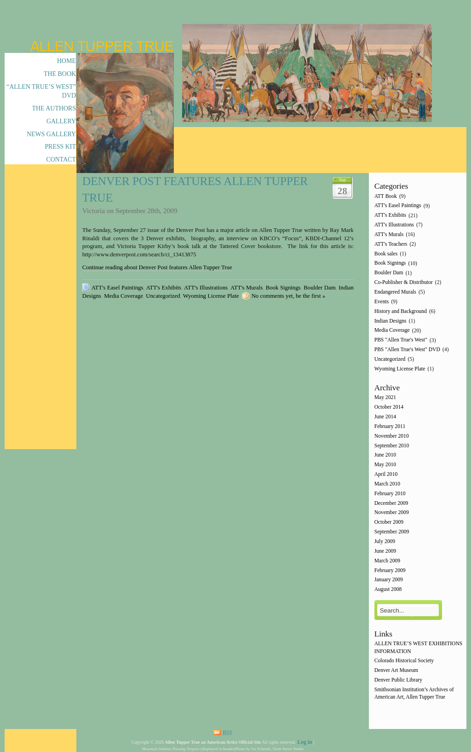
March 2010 (387, 484)
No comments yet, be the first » (288, 296)
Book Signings (283, 287)
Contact (61, 159)
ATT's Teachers (391, 244)
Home (66, 61)
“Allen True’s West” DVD (41, 91)
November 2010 (391, 436)
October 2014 (388, 408)
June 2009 (385, 551)
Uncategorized (163, 296)
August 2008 (388, 590)
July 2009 (384, 541)
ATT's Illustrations (206, 287)
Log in (304, 742)
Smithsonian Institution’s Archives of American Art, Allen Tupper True (414, 693)
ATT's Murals (246, 287)
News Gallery (51, 134)
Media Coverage (123, 296)
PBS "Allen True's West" (400, 340)
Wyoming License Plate (211, 296)
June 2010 (385, 455)
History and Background (400, 311)
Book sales (386, 254)
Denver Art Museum (396, 671)
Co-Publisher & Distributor (403, 282)
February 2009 (390, 570)
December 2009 (391, 503)
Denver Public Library (398, 680)
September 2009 (391, 532)
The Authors (54, 108)
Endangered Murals (395, 292)
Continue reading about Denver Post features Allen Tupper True (157, 267)
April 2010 (386, 474)
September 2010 (391, 446)
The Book (60, 73)
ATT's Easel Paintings (118, 287)
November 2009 (391, 513)
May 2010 (385, 465)
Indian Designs (390, 321)
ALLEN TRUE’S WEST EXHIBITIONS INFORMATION (418, 647)
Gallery (61, 121)
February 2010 (390, 494)
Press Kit (60, 146)
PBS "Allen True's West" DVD (407, 350)
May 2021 (385, 398)
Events (381, 302)
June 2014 (385, 417)
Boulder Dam (319, 287)
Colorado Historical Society (404, 661)
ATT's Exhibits (163, 287)
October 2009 (388, 523)
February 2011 (390, 426)
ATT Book (385, 196)
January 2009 (388, 580)
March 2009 (387, 561)
